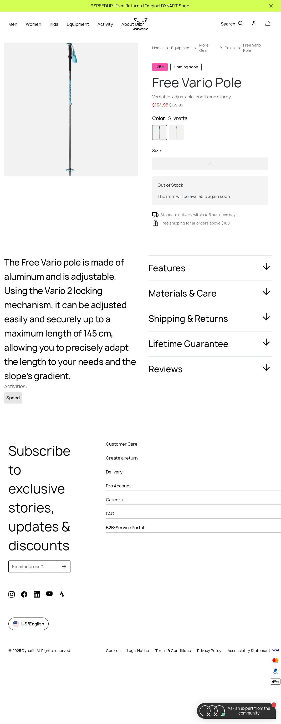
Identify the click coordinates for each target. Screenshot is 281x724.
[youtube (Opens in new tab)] (49, 615)
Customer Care (121, 464)
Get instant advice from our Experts (206, 120)
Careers (114, 520)
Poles (230, 47)
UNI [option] (210, 184)
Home (157, 47)
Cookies (113, 671)
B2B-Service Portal (125, 548)
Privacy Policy (209, 671)
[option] (159, 153)
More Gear (204, 48)
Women (33, 24)
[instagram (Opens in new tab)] (11, 615)
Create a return (122, 478)
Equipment (78, 24)
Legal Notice (138, 671)
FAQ (110, 534)
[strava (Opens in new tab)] (62, 615)
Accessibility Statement (249, 671)
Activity (105, 24)
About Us (130, 24)
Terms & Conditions (173, 671)
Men (12, 24)
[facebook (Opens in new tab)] (24, 615)
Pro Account (118, 506)
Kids (54, 24)
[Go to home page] (141, 24)
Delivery (114, 492)
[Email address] (39, 587)
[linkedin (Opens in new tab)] (37, 615)
